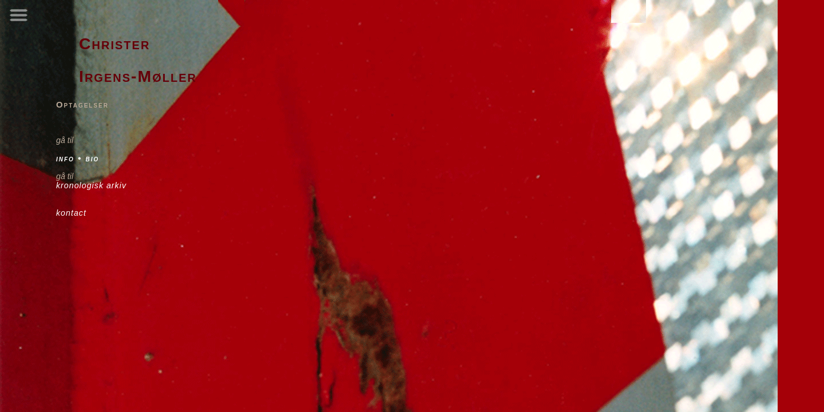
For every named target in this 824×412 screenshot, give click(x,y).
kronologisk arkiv (91, 185)
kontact (71, 212)
